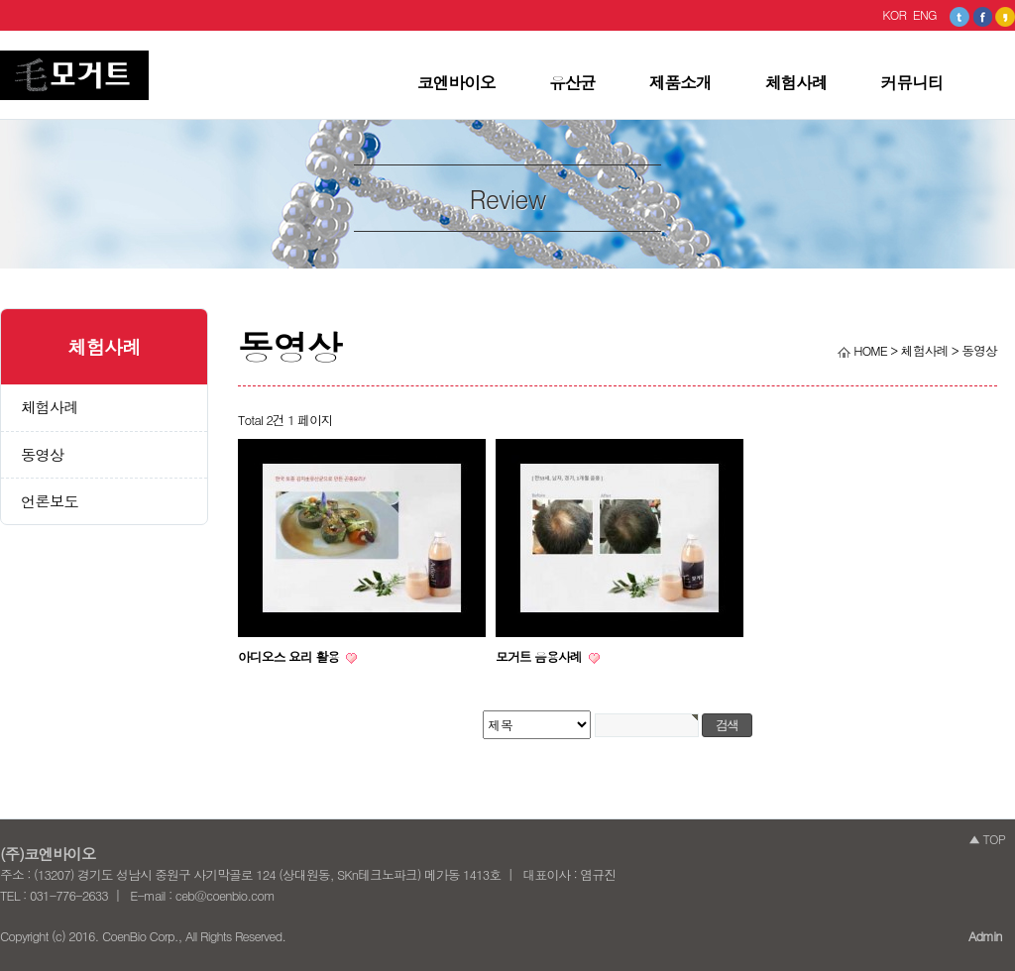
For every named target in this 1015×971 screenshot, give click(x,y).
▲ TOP (986, 838)
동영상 (42, 454)
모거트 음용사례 (540, 656)
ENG (925, 14)
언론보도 (49, 500)
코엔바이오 (456, 82)
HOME (862, 350)
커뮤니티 (912, 82)
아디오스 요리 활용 (290, 656)
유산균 (572, 82)
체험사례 (796, 82)
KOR (894, 14)
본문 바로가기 (0, 31)
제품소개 (680, 82)
